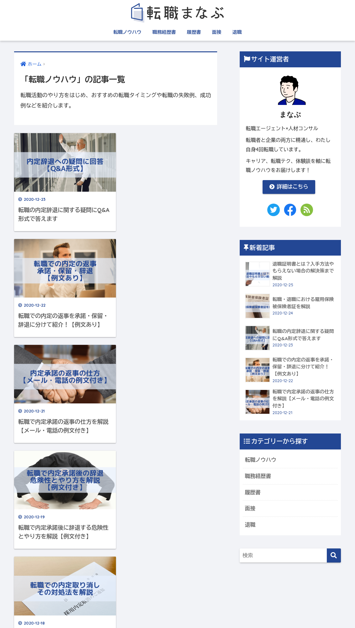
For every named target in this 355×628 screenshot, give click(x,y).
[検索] (334, 555)
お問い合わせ (244, 611)
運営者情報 (108, 611)
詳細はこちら (288, 186)
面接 (216, 32)
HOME (177, 598)
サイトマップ (138, 611)
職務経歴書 (164, 32)
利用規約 (166, 611)
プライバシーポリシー (203, 611)
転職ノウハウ (127, 32)
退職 (237, 32)
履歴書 (194, 32)
